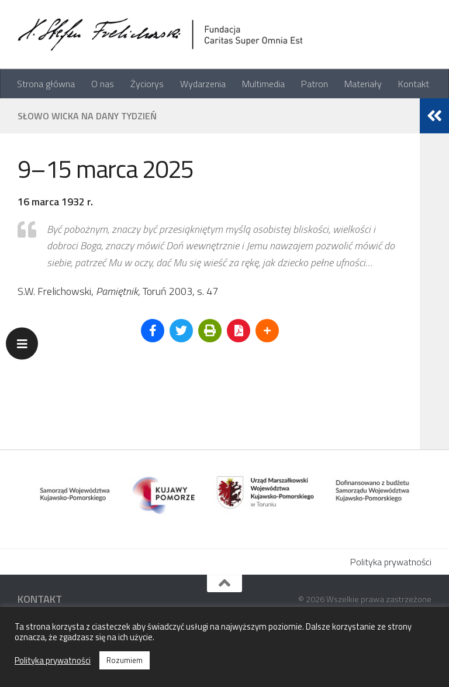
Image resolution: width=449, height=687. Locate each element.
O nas (102, 84)
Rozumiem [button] (124, 660)
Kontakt (413, 84)
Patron (314, 84)
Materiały (363, 84)
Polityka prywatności (390, 562)
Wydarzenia (203, 84)
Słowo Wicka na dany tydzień (87, 116)
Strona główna (46, 84)
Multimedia (263, 84)
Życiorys (147, 84)
